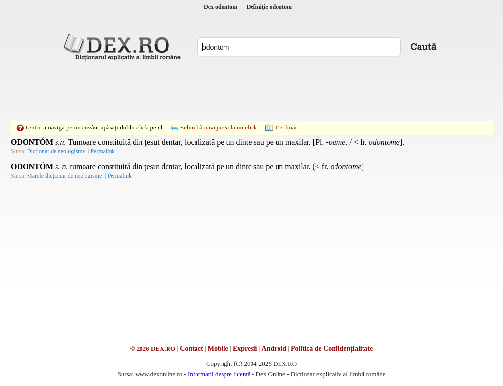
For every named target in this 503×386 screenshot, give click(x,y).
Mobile (218, 348)
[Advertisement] (251, 91)
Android (274, 348)
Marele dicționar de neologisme (64, 175)
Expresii (245, 348)
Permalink (102, 151)
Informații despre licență (219, 374)
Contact (191, 348)
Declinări (287, 127)
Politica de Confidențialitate (332, 348)
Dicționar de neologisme (56, 151)
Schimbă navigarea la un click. (219, 127)
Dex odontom (220, 6)
